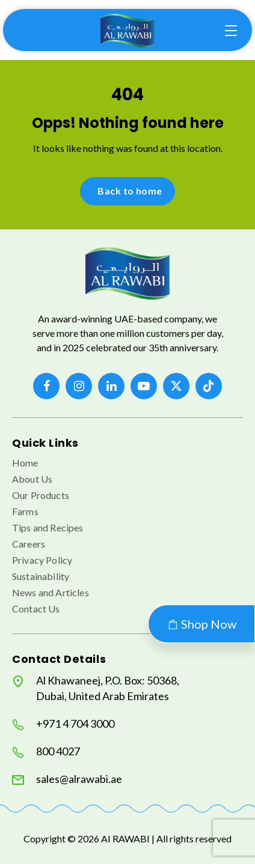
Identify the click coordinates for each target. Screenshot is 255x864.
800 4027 (46, 751)
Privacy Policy (42, 560)
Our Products (40, 495)
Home (25, 462)
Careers (28, 543)
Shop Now (201, 624)
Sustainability (40, 576)
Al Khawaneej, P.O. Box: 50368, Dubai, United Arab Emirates (95, 688)
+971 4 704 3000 (63, 724)
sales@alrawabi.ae (67, 779)
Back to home (129, 190)
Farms (25, 511)
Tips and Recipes (48, 527)
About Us (32, 479)
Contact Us (36, 608)
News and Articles (50, 592)
